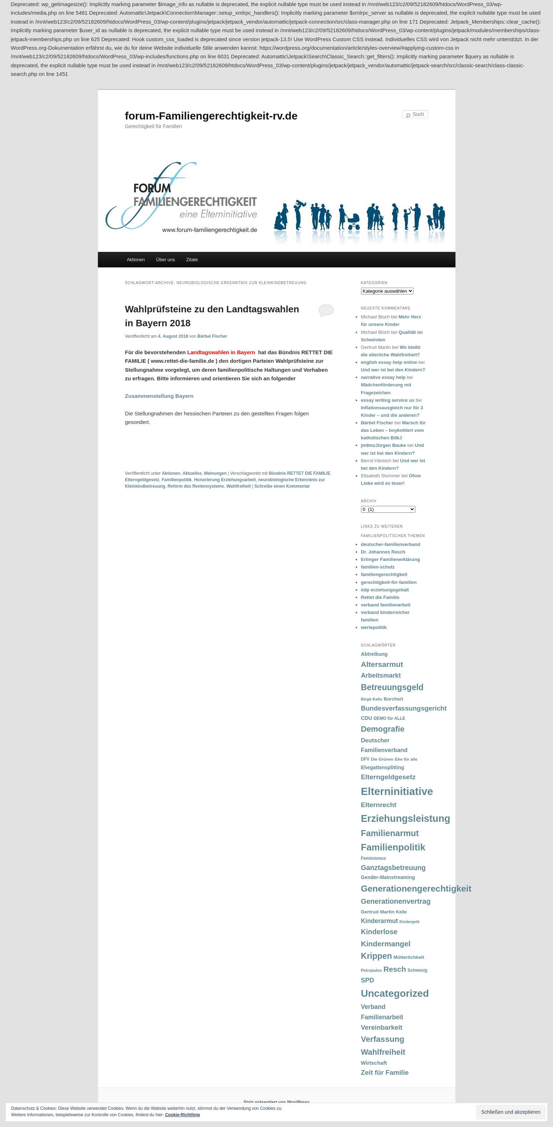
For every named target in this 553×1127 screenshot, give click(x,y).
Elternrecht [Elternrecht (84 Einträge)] (378, 805)
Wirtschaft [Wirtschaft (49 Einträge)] (374, 1063)
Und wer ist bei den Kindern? (393, 369)
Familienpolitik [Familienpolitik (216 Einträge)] (393, 847)
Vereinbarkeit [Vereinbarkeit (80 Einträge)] (382, 1027)
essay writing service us (388, 400)
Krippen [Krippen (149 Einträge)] (376, 956)
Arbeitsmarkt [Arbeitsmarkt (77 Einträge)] (381, 675)
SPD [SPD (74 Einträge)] (367, 980)
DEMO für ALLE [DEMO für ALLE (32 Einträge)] (389, 718)
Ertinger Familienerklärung (390, 559)
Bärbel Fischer (212, 336)
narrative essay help (383, 377)
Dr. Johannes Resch (383, 552)
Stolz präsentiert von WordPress (276, 1102)
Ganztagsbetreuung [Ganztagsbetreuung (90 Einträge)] (393, 868)
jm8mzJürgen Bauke (383, 445)
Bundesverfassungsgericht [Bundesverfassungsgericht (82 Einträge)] (404, 708)
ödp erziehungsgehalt (385, 589)
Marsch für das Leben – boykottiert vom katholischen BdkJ (393, 430)
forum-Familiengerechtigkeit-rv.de (211, 116)
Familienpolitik (177, 479)
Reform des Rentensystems (196, 486)
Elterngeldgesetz (142, 479)
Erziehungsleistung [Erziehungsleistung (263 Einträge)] (405, 818)
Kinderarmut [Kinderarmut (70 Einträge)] (379, 920)
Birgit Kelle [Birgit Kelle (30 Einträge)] (371, 699)
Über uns (165, 259)
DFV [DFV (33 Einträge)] (365, 759)
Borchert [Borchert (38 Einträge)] (393, 699)
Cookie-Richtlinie (182, 1114)
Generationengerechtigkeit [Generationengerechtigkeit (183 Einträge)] (416, 888)
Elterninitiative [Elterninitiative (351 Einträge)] (397, 791)
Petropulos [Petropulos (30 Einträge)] (371, 970)
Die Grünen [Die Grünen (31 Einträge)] (382, 759)
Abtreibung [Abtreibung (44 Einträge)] (374, 654)
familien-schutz (378, 567)
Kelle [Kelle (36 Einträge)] (401, 911)
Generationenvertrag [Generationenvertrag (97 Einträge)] (396, 901)
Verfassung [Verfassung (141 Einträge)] (382, 1039)
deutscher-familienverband (390, 544)
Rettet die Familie (380, 597)
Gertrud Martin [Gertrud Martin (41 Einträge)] (378, 911)
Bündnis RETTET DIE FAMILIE (299, 473)
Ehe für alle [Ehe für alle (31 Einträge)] (406, 759)
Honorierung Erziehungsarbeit (225, 479)
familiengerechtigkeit (384, 574)
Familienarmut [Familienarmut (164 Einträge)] (390, 833)
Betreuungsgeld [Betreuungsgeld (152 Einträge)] (392, 687)
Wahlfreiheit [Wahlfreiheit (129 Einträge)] (383, 1052)
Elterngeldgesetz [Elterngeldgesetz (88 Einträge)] (388, 777)
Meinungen (215, 473)
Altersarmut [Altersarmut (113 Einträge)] (382, 664)
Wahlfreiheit (239, 486)
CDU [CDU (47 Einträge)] (366, 718)
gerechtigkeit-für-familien (389, 582)
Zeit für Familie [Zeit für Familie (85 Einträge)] (385, 1072)
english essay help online (389, 362)
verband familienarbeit (386, 605)
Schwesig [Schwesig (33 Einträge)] (417, 970)
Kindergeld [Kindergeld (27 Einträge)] (409, 921)
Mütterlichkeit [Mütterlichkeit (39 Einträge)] (409, 957)
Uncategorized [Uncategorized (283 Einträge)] (395, 993)
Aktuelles (192, 473)
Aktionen (136, 259)
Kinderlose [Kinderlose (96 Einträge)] (379, 932)
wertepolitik (374, 627)
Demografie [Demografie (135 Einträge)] (383, 728)
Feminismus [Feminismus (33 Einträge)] (373, 858)
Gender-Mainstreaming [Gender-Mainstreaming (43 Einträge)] (388, 877)
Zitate (192, 259)
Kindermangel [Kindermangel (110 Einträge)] (386, 944)
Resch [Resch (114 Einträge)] (395, 969)
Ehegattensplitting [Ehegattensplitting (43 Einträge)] (382, 767)
